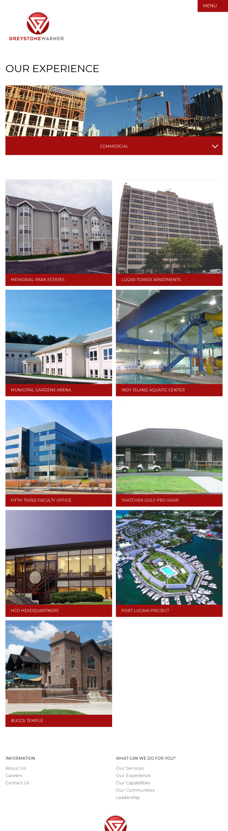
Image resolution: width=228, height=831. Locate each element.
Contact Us (17, 782)
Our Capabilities (133, 782)
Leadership (128, 797)
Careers (13, 775)
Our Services (130, 768)
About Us (15, 768)
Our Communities (135, 790)
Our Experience (133, 775)
